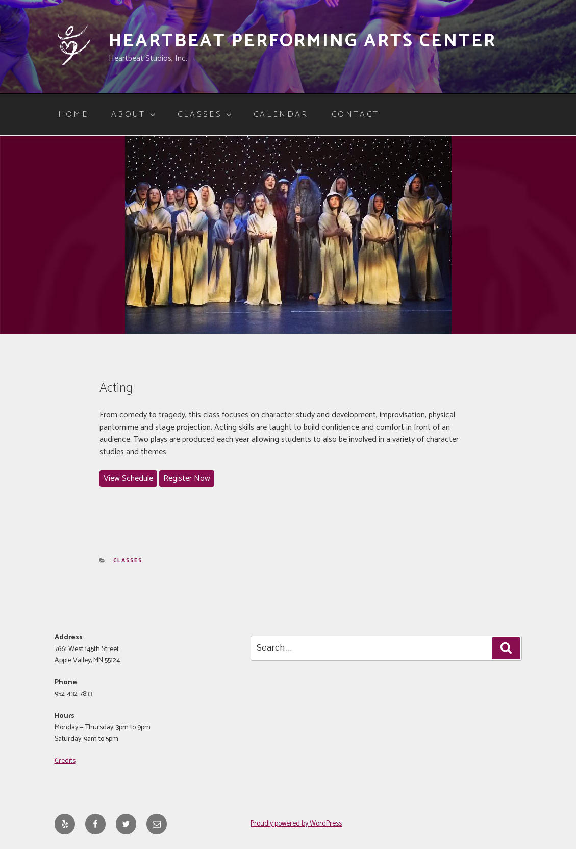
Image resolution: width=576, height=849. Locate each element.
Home (73, 114)
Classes (205, 114)
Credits (65, 761)
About (134, 114)
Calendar (281, 114)
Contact (356, 114)
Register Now (186, 478)
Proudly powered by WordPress (296, 824)
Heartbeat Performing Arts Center (302, 41)
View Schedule (128, 478)
